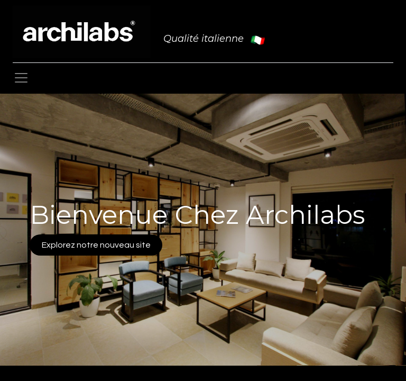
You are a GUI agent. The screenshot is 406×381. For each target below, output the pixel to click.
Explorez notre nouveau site (96, 245)
